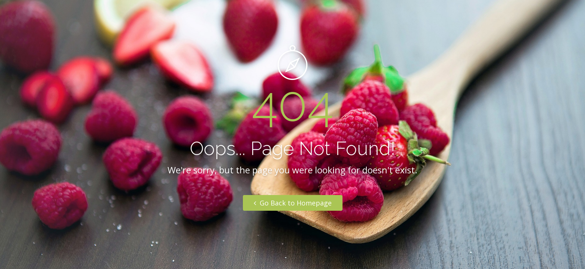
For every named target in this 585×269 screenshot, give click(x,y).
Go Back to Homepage (293, 202)
